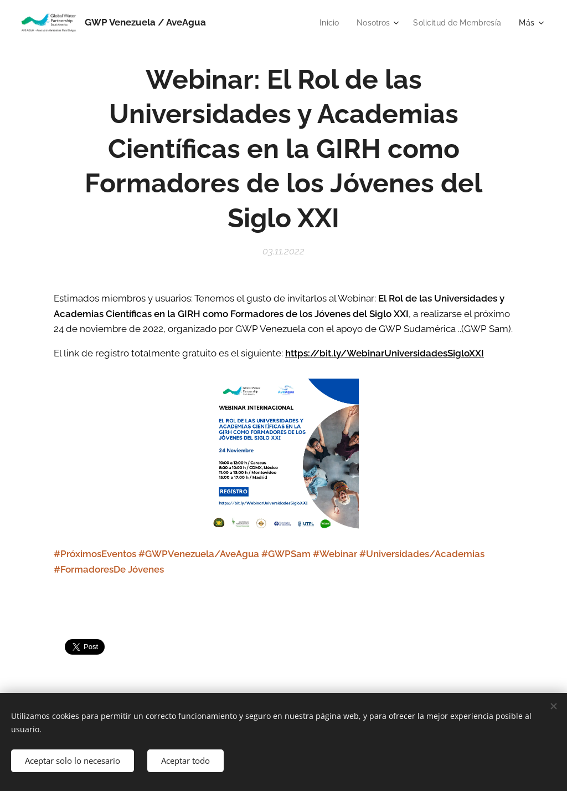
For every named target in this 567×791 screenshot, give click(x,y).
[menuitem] (322, 23)
